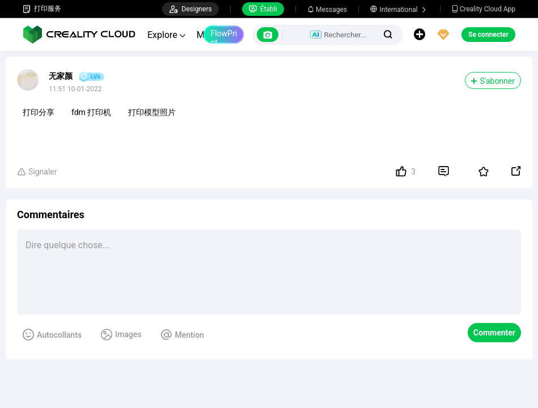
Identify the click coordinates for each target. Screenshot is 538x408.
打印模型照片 (152, 112)
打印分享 (38, 112)
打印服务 (42, 9)
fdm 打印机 (91, 112)
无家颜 (61, 75)
